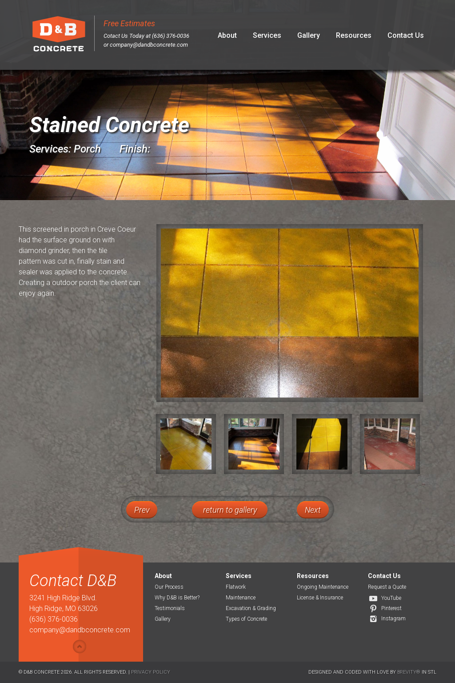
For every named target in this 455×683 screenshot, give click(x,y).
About (227, 35)
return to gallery (230, 509)
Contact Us (405, 35)
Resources (353, 35)
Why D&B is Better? (177, 598)
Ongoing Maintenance (322, 587)
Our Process (169, 587)
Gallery (308, 35)
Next (313, 509)
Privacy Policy (150, 672)
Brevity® (408, 672)
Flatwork (236, 587)
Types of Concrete (246, 619)
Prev (141, 509)
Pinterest (391, 608)
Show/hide (79, 646)
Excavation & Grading (251, 608)
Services (267, 35)
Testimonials (170, 608)
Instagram (393, 618)
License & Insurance (320, 598)
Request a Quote (387, 587)
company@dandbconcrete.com (149, 44)
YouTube (391, 598)
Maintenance (240, 598)
